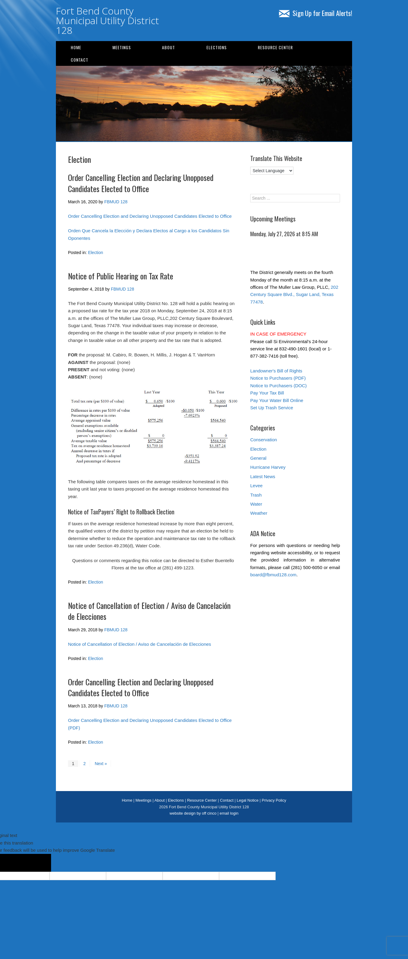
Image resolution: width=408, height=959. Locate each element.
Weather (258, 513)
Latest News (262, 476)
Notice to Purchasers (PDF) (278, 378)
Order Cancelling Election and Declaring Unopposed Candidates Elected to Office (140, 183)
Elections (216, 47)
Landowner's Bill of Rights (276, 370)
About (168, 47)
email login (229, 813)
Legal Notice (247, 800)
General (258, 458)
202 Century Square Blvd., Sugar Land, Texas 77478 (294, 294)
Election (95, 252)
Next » (101, 763)
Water (256, 504)
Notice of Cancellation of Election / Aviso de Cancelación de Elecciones (149, 611)
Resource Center (275, 47)
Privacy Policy (274, 800)
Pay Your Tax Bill (267, 392)
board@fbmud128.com (273, 574)
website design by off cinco (193, 813)
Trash (256, 494)
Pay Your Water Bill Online (276, 400)
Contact (79, 59)
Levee (256, 485)
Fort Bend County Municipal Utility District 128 (107, 20)
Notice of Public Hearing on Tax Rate (120, 276)
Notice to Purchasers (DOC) (278, 385)
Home (76, 47)
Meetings (121, 47)
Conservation (263, 439)
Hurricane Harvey (268, 467)
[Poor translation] (36, 863)
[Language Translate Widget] (271, 171)
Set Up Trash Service (271, 407)
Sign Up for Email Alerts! (315, 13)
